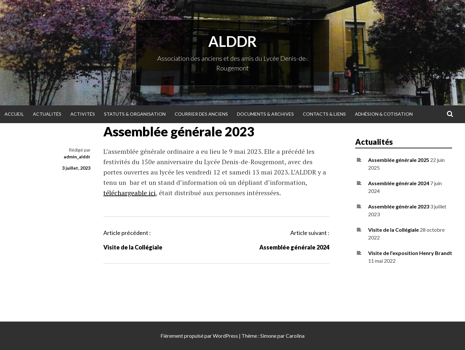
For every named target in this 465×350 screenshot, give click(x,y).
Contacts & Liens (324, 114)
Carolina (295, 336)
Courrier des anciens (201, 114)
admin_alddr (77, 156)
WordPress (225, 336)
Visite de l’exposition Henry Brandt (410, 253)
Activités (82, 114)
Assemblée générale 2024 (294, 247)
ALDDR (232, 41)
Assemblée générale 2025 (398, 160)
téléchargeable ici (129, 192)
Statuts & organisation (135, 114)
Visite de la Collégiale (132, 247)
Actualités (47, 114)
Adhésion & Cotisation (384, 114)
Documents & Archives (265, 114)
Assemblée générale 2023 (398, 206)
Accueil (14, 114)
